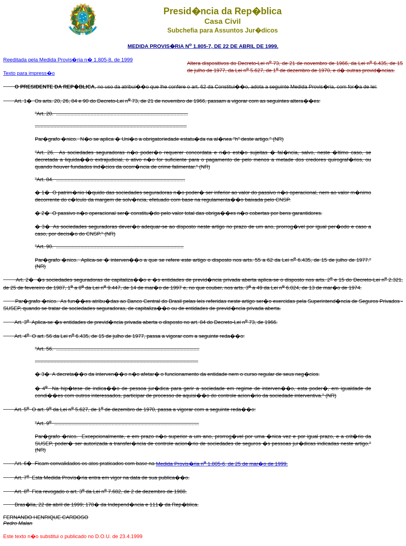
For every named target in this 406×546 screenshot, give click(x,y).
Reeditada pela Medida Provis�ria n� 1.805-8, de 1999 (68, 60)
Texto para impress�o (29, 73)
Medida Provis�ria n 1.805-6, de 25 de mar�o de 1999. (222, 464)
